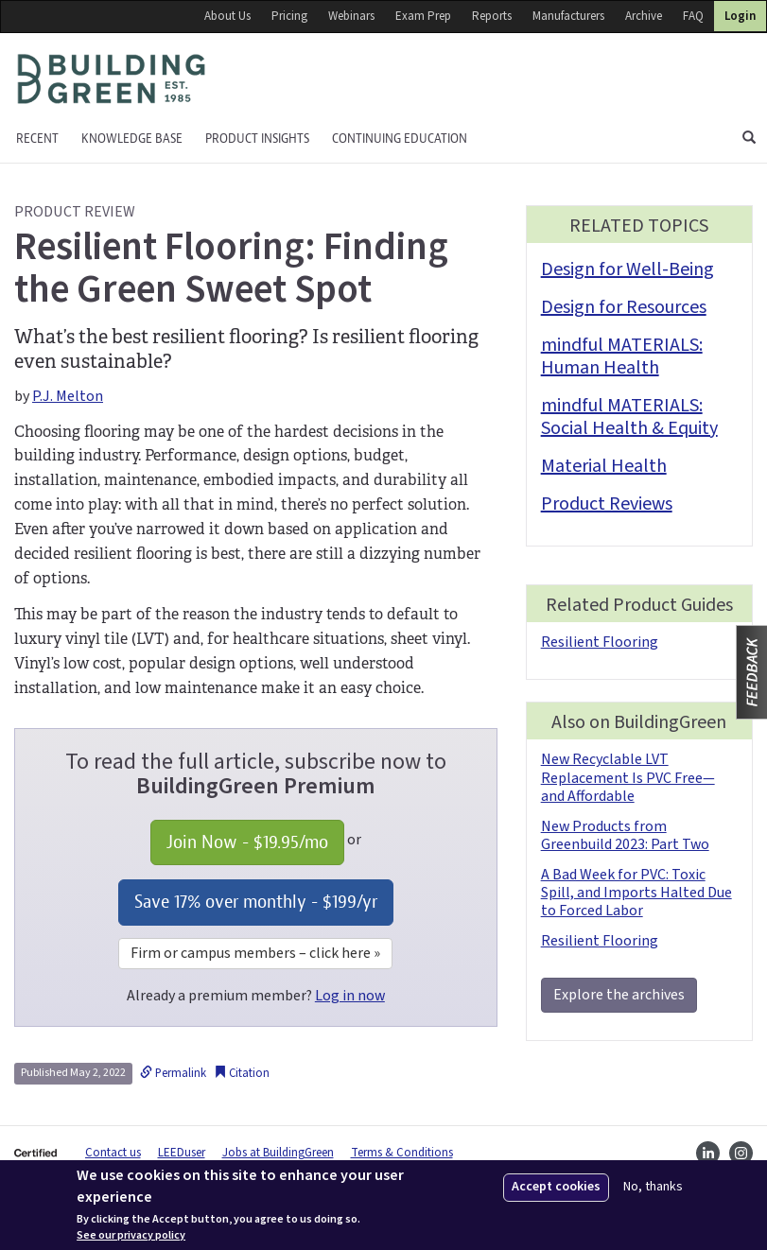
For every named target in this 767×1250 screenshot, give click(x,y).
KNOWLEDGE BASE (132, 138)
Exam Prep (423, 16)
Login (740, 16)
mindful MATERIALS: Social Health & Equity (629, 417)
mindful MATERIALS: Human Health (622, 356)
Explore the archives (619, 994)
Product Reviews (606, 504)
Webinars (351, 16)
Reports (492, 16)
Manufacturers (568, 16)
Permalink (173, 1073)
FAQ (693, 16)
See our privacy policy (131, 1235)
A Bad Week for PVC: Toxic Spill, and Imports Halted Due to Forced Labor (636, 892)
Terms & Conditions (402, 1152)
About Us (227, 16)
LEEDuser (181, 1152)
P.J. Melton (67, 396)
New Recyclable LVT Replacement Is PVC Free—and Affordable (628, 777)
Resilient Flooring (599, 642)
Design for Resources (623, 307)
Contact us (113, 1152)
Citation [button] (242, 1073)
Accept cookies (556, 1186)
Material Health (604, 466)
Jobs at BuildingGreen (278, 1152)
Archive (643, 16)
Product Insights (257, 138)
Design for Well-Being (627, 269)
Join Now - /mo (247, 842)
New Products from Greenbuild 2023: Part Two (625, 835)
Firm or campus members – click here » (255, 953)
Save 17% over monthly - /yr (255, 901)
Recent (37, 138)
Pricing (289, 16)
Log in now (350, 995)
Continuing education (399, 138)
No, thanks (653, 1187)
